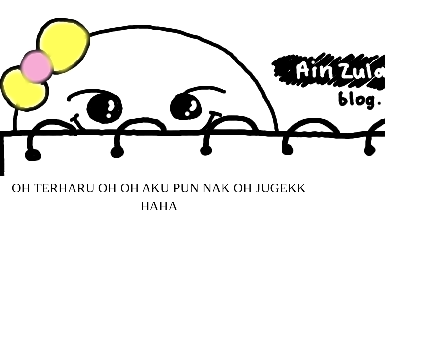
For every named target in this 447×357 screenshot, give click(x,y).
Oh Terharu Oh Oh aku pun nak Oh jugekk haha (159, 197)
